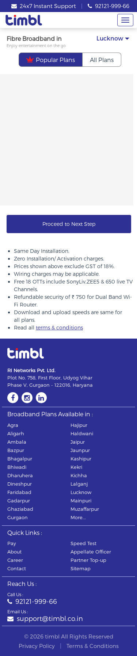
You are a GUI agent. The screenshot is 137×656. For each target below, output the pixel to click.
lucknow (81, 492)
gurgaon (17, 517)
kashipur (81, 459)
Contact (16, 568)
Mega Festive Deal (83, 88)
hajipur (79, 425)
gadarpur (18, 500)
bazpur (15, 450)
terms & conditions (59, 327)
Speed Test (83, 543)
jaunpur (80, 450)
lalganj (79, 484)
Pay (11, 543)
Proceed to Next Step (68, 224)
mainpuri (81, 500)
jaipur (78, 442)
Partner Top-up (88, 560)
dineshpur (19, 484)
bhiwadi (16, 467)
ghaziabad (20, 509)
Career (15, 560)
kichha (79, 475)
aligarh (15, 433)
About (14, 552)
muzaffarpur (85, 509)
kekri (76, 467)
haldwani (82, 433)
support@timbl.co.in (45, 618)
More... (78, 517)
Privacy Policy (37, 646)
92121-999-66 (108, 6)
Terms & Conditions (92, 646)
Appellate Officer (91, 552)
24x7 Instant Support (43, 6)
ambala (16, 442)
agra (12, 425)
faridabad (19, 492)
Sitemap (81, 568)
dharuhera (20, 475)
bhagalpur (19, 459)
